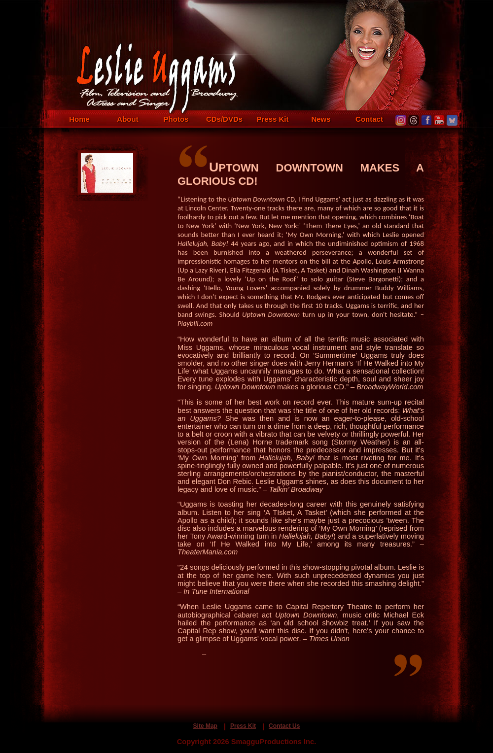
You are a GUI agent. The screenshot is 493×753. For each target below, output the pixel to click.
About (127, 119)
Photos (176, 119)
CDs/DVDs (224, 119)
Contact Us (284, 725)
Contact (369, 119)
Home (79, 119)
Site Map (205, 725)
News (320, 119)
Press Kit (272, 119)
